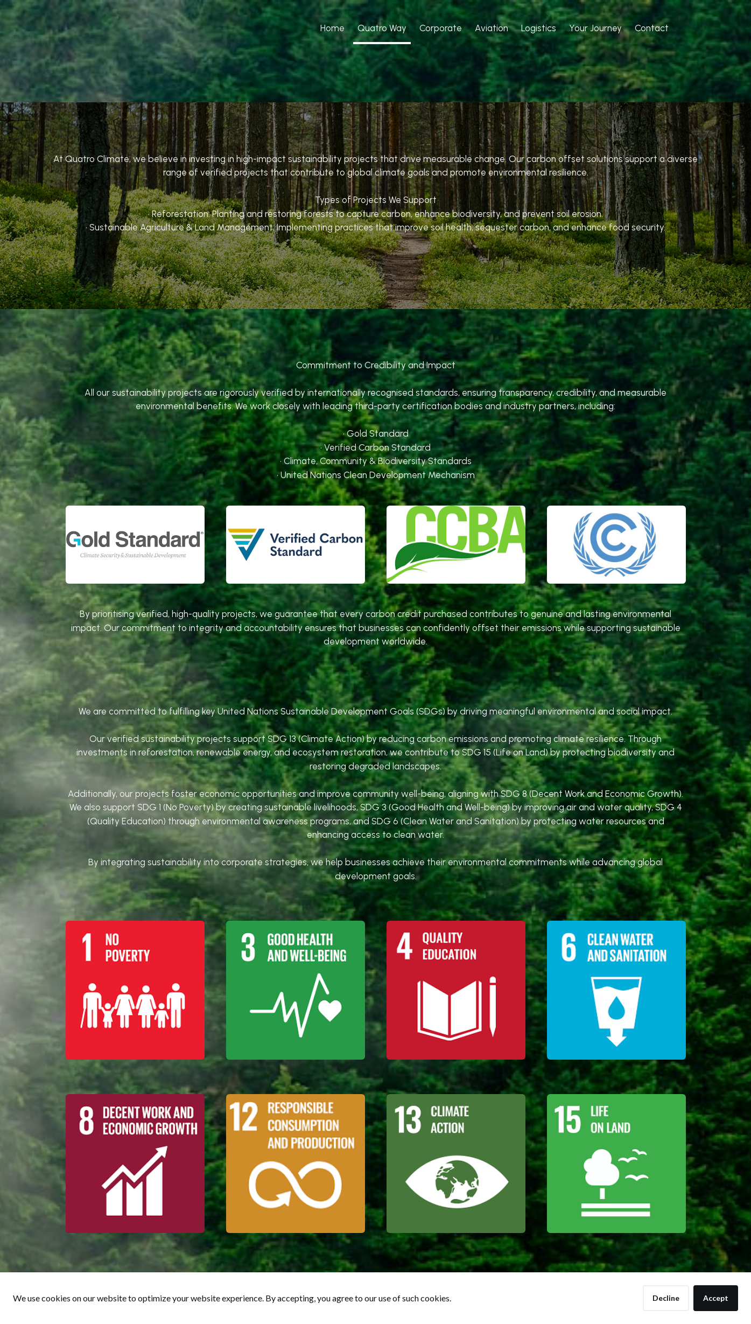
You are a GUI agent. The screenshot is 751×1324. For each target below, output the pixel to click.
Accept (715, 1297)
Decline (665, 1297)
